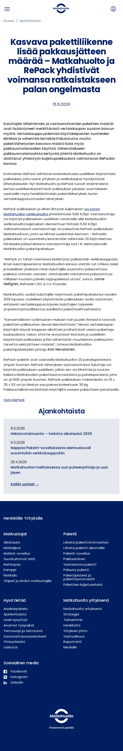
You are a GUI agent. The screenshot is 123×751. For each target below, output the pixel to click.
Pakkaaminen (74, 559)
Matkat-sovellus (17, 553)
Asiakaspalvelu (16, 608)
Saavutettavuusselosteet (25, 636)
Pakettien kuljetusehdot (83, 584)
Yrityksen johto (75, 630)
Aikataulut (12, 542)
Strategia (71, 614)
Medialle (70, 647)
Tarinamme (72, 619)
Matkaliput (12, 547)
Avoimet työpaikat (19, 625)
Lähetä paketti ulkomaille (84, 547)
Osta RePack (14, 400)
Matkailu (10, 575)
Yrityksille (31, 518)
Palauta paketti (76, 569)
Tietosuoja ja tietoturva (23, 630)
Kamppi (10, 569)
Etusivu (9, 21)
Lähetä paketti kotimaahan (86, 542)
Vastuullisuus (74, 636)
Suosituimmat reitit (19, 559)
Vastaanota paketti (79, 564)
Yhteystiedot (14, 641)
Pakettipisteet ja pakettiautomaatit (79, 577)
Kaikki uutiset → (25, 484)
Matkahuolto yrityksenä (82, 608)
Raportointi (72, 641)
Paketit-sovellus (76, 553)
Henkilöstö (71, 625)
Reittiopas (12, 564)
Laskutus (11, 647)
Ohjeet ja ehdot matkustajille (28, 580)
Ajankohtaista (30, 21)
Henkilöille (10, 518)
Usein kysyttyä (15, 619)
